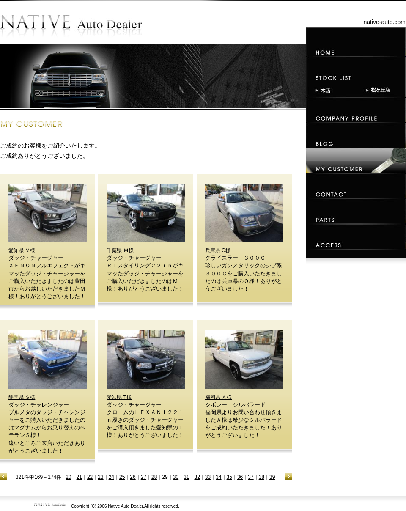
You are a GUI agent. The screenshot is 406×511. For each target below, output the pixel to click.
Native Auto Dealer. (126, 506)
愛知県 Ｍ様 (21, 250)
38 (261, 477)
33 (208, 477)
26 (132, 477)
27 (143, 477)
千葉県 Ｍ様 (120, 250)
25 (122, 477)
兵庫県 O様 (218, 250)
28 (154, 477)
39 (272, 477)
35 (229, 477)
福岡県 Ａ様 (218, 397)
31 (186, 477)
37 (250, 477)
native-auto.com (384, 22)
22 (90, 477)
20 (68, 477)
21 (79, 477)
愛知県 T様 (119, 397)
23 (100, 477)
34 (218, 477)
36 (240, 477)
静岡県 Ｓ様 (21, 397)
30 (175, 477)
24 (111, 477)
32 (197, 477)
